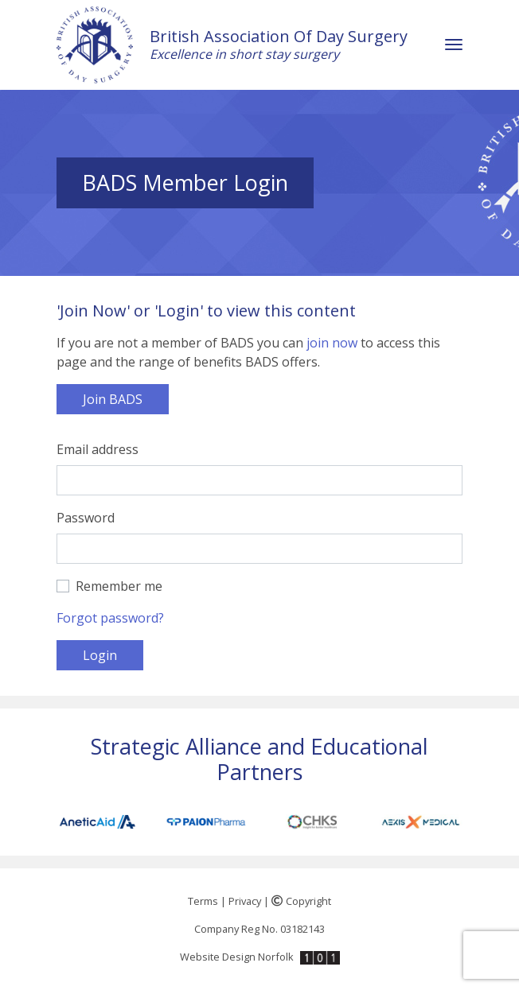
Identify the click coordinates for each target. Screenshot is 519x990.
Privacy (244, 901)
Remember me (119, 586)
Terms (203, 901)
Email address (98, 449)
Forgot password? (110, 618)
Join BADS (112, 399)
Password (86, 517)
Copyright (301, 901)
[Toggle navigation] (453, 45)
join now (331, 342)
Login (100, 655)
